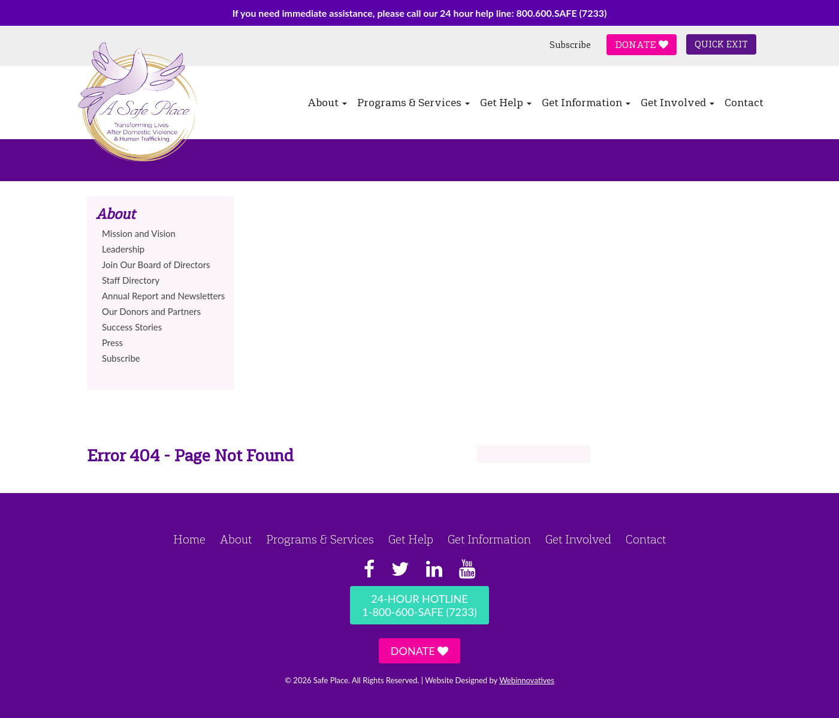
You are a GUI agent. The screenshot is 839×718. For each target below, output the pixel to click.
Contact (744, 102)
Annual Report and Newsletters (163, 295)
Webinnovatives (526, 680)
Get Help (506, 102)
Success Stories (132, 327)
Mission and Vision (139, 233)
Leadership (123, 249)
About (327, 102)
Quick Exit (721, 44)
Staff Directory (130, 280)
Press (112, 342)
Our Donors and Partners (151, 311)
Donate (641, 44)
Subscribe (570, 45)
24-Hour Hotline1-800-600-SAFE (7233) (419, 605)
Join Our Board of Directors (156, 264)
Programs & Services (413, 102)
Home (189, 539)
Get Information (586, 102)
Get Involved (677, 102)
